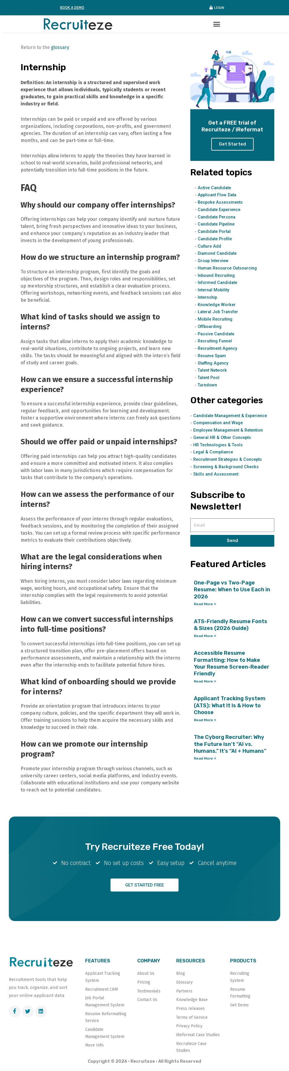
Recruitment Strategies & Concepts (230, 459)
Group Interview (214, 261)
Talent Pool (209, 378)
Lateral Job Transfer (219, 312)
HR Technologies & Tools (219, 445)
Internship (208, 297)
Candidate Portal (215, 231)
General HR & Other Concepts (224, 437)
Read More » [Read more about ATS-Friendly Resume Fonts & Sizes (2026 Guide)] (205, 636)
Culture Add (210, 246)
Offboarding (211, 326)
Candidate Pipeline (217, 224)
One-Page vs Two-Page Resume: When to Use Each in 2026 (232, 590)
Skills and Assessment (216, 474)
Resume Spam (213, 356)
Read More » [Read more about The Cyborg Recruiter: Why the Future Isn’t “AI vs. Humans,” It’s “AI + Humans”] (205, 759)
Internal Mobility (214, 290)
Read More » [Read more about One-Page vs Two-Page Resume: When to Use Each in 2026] (205, 604)
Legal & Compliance (214, 452)
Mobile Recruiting (216, 319)
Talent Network (213, 370)
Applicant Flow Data (218, 195)
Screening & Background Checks (227, 467)
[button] (217, 24)
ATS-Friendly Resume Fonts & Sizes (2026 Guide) (230, 624)
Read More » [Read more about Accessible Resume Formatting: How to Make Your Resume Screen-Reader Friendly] (205, 682)
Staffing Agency (214, 363)
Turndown (208, 385)
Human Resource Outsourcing (229, 268)
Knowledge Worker (217, 304)
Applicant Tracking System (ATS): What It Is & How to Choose (229, 706)
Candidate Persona (218, 217)
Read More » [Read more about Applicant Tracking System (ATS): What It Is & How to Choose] (205, 720)
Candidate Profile (216, 239)
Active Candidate (215, 187)
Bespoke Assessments (221, 202)
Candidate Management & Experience (233, 415)
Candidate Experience (221, 210)
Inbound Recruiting (218, 275)
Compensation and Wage (219, 423)
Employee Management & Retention (230, 430)
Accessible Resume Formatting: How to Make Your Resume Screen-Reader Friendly (231, 663)
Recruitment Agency (219, 348)
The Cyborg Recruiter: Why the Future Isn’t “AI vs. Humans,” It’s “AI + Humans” (230, 744)
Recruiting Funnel (216, 341)
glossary (60, 47)
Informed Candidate (219, 282)
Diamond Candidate (218, 253)
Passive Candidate (217, 334)
